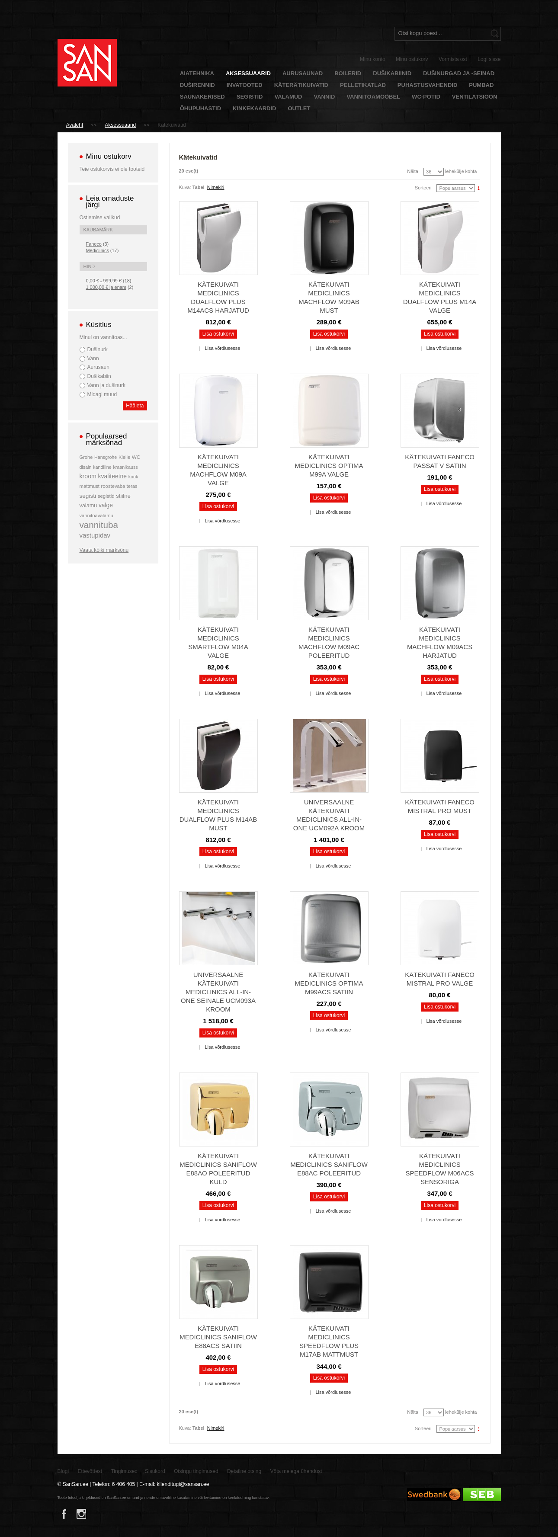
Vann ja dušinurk (106, 385)
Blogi (63, 1471)
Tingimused (124, 1471)
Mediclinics (97, 250)
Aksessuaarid (120, 125)
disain (86, 467)
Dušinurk (97, 349)
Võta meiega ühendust (296, 1471)
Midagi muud (102, 394)
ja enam (106, 287)
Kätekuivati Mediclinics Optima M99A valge (329, 465)
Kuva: (185, 187)
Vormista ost (453, 59)
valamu (88, 506)
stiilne (123, 496)
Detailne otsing (244, 1471)
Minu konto (372, 59)
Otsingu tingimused (196, 1471)
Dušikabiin (99, 376)
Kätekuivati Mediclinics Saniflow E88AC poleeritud (329, 1164)
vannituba (99, 525)
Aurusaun (98, 367)
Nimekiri (215, 187)
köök (133, 476)
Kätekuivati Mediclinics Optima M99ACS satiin (329, 983)
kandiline (102, 467)
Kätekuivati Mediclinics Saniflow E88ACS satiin (218, 1337)
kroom (88, 476)
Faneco (94, 244)
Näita (412, 171)
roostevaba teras (119, 486)
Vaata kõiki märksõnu (104, 550)
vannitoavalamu (96, 515)
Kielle (124, 457)
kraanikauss (125, 467)
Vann (93, 358)
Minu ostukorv (412, 59)
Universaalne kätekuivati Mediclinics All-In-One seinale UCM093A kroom (218, 992)
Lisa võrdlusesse (222, 348)
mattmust (89, 486)
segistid (106, 496)
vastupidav (95, 535)
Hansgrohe (105, 457)
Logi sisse (489, 59)
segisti (88, 496)
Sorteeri (423, 187)
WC (136, 457)
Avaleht (74, 125)
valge (106, 505)
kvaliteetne (112, 476)
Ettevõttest (90, 1471)
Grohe (86, 457)
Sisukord (155, 1471)
